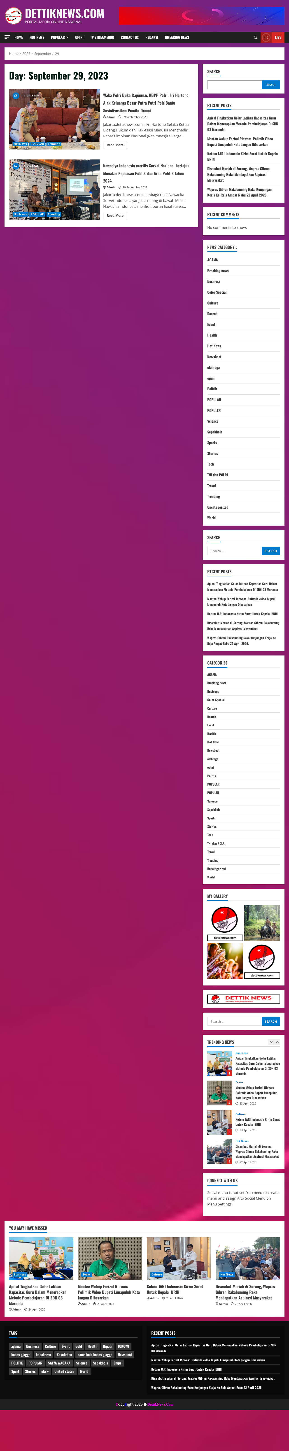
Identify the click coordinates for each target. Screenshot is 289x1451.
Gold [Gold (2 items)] (78, 1381)
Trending (54, 148)
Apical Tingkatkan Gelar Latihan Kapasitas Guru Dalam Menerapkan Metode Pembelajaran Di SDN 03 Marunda (242, 123)
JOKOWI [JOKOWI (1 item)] (123, 1381)
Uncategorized (217, 507)
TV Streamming (102, 37)
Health (212, 335)
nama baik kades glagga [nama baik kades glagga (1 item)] (95, 1390)
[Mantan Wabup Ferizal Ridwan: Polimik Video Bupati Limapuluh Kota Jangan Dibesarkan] (110, 1294)
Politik (212, 388)
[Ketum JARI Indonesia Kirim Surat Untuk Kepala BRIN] (179, 1294)
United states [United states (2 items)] (64, 1406)
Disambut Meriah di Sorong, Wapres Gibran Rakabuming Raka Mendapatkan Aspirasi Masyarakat (238, 174)
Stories (212, 453)
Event (211, 324)
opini (210, 378)
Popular (58, 37)
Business (213, 281)
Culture (212, 303)
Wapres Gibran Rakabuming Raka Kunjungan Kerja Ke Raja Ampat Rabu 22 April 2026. (239, 192)
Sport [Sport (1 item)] (15, 1406)
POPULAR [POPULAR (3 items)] (35, 1398)
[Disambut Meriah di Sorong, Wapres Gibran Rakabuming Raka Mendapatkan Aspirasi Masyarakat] (248, 1294)
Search (214, 71)
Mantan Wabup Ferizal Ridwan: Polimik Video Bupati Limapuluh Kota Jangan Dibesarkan (240, 141)
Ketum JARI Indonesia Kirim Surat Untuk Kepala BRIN (219, 1157)
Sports (212, 442)
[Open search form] (255, 37)
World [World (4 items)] (84, 1406)
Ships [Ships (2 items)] (117, 1398)
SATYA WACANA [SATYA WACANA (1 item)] (59, 1398)
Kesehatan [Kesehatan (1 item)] (64, 1390)
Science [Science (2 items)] (81, 1398)
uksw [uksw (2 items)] (45, 1406)
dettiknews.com (64, 13)
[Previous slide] (271, 1077)
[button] (7, 37)
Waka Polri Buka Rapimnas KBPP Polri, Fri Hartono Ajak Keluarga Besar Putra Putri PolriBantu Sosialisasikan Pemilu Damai (54, 123)
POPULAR (37, 148)
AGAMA (212, 259)
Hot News (37, 37)
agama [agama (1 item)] (16, 1381)
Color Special (216, 292)
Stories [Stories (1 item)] (30, 1406)
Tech (210, 464)
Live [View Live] (271, 37)
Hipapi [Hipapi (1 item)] (107, 1381)
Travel (211, 485)
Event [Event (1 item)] (66, 1381)
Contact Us (130, 37)
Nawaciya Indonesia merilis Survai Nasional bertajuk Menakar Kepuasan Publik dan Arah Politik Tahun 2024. (54, 197)
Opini (79, 37)
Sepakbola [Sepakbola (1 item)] (100, 1398)
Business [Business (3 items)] (32, 1381)
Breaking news (177, 37)
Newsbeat (214, 356)
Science (213, 421)
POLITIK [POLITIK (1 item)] (17, 1398)
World (211, 517)
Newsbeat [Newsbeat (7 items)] (125, 1390)
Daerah (212, 313)
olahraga (213, 367)
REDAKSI (151, 37)
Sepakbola (214, 432)
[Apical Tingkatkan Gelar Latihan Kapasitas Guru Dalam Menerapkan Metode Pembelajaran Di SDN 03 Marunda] (41, 1294)
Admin (111, 124)
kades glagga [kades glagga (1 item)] (20, 1390)
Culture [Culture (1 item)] (50, 1381)
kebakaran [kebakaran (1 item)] (43, 1390)
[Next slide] (277, 1077)
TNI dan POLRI (217, 474)
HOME (18, 37)
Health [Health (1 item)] (92, 1381)
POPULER (214, 410)
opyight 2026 (128, 1445)
